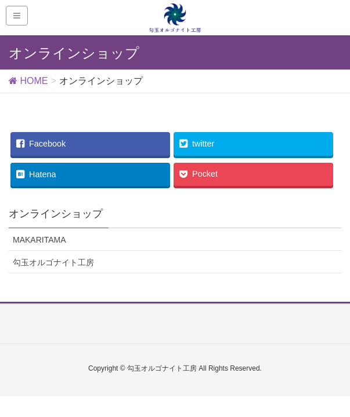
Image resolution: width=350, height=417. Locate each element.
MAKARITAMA (39, 239)
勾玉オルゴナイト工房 (53, 262)
